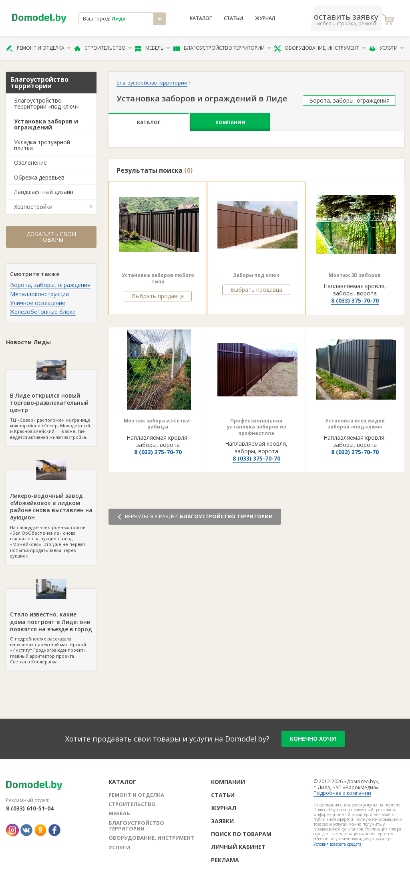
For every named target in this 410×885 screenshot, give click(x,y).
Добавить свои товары (51, 236)
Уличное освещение (37, 303)
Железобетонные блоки (43, 311)
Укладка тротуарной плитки (42, 145)
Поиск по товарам (241, 834)
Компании (230, 122)
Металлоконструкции (39, 294)
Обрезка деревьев (39, 177)
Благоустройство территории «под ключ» (46, 103)
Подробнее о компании (342, 793)
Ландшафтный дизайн (43, 192)
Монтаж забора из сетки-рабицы (158, 423)
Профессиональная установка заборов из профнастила (256, 426)
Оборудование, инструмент (320, 48)
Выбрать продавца (158, 296)
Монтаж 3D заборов (355, 275)
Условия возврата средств (337, 844)
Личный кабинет (238, 847)
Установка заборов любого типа (158, 278)
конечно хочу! (313, 738)
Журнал (265, 18)
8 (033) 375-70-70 (355, 300)
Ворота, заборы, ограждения (50, 285)
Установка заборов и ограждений (46, 124)
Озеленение (30, 162)
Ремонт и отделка (38, 48)
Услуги (386, 48)
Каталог (201, 18)
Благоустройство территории (222, 48)
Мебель (152, 48)
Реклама (225, 860)
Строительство (103, 48)
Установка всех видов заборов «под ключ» (355, 423)
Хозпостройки (33, 206)
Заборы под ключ (256, 275)
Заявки (222, 821)
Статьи (233, 18)
